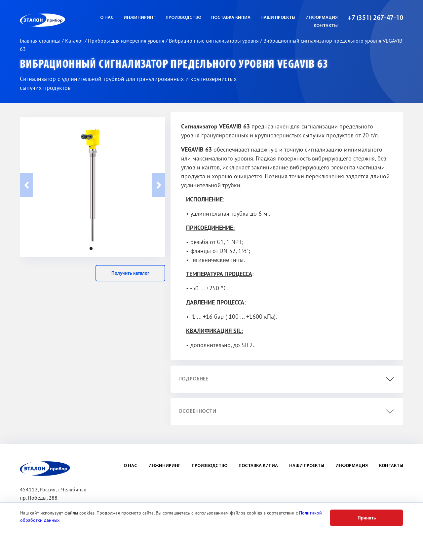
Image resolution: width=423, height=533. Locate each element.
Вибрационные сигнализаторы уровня (214, 41)
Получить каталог (130, 273)
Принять (367, 518)
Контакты (326, 25)
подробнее (193, 379)
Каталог (75, 41)
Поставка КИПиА (230, 17)
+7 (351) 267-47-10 (375, 18)
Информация (321, 17)
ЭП (58, 20)
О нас (107, 17)
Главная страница (41, 41)
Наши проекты (277, 17)
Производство (183, 17)
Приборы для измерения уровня (127, 41)
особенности (197, 411)
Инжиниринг (140, 17)
